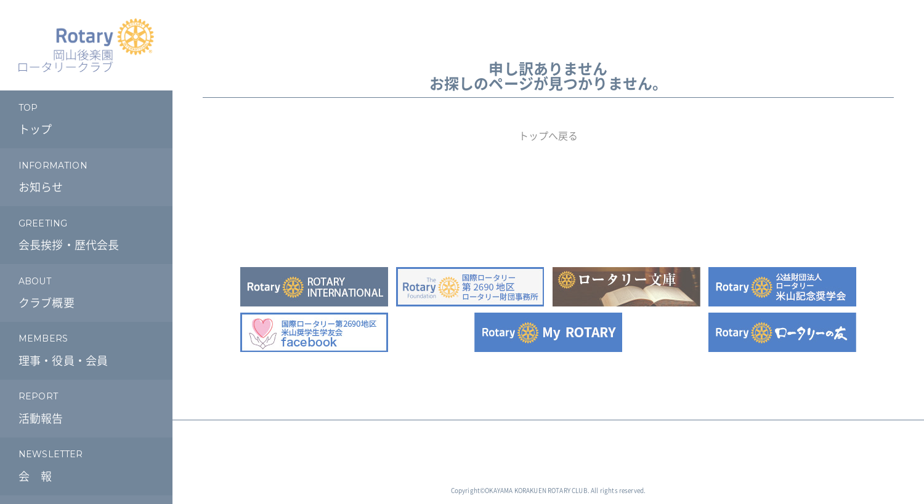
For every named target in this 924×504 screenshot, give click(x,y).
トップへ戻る (548, 136)
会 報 (86, 464)
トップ (86, 118)
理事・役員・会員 (86, 349)
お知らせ (86, 176)
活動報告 (86, 406)
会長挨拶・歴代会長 (86, 233)
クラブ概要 (86, 291)
